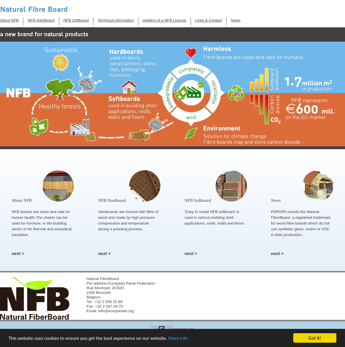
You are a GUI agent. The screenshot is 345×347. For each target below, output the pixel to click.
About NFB (9, 20)
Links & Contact (208, 20)
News (235, 20)
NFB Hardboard (41, 20)
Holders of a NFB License (164, 20)
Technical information (116, 20)
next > (18, 253)
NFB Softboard (76, 20)
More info (178, 338)
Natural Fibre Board (34, 9)
